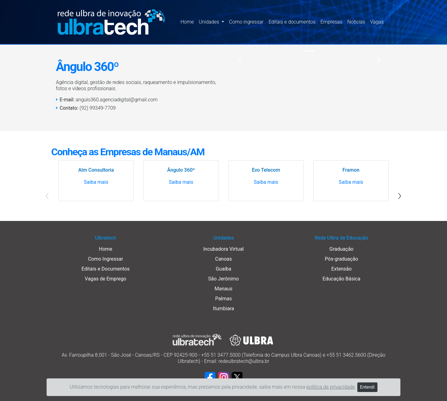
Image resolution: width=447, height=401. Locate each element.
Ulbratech (105, 238)
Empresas (331, 22)
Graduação (341, 249)
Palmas (223, 299)
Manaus (223, 289)
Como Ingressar (105, 259)
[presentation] (399, 195)
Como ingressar (246, 22)
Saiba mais (96, 182)
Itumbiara (223, 308)
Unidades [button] (209, 22)
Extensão (341, 269)
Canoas (223, 259)
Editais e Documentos (106, 269)
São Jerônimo (223, 279)
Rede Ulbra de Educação (341, 238)
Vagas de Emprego (105, 279)
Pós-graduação (341, 259)
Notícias (356, 22)
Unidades (223, 238)
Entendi (367, 387)
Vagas (377, 22)
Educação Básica (341, 279)
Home (187, 22)
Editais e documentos (292, 22)
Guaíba (223, 269)
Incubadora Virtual (223, 249)
